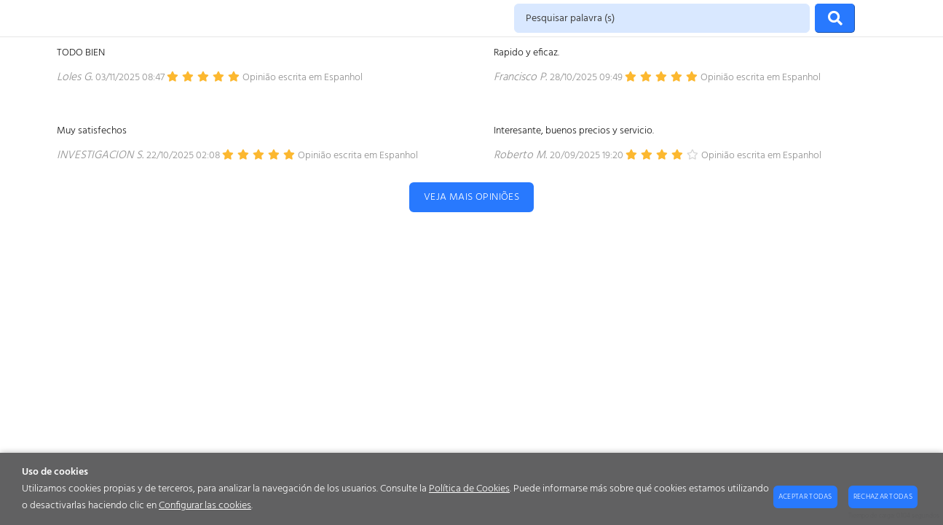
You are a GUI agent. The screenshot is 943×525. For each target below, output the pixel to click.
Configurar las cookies (205, 505)
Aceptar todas (805, 496)
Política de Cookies (469, 489)
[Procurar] (835, 18)
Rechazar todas (882, 496)
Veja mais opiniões (472, 197)
